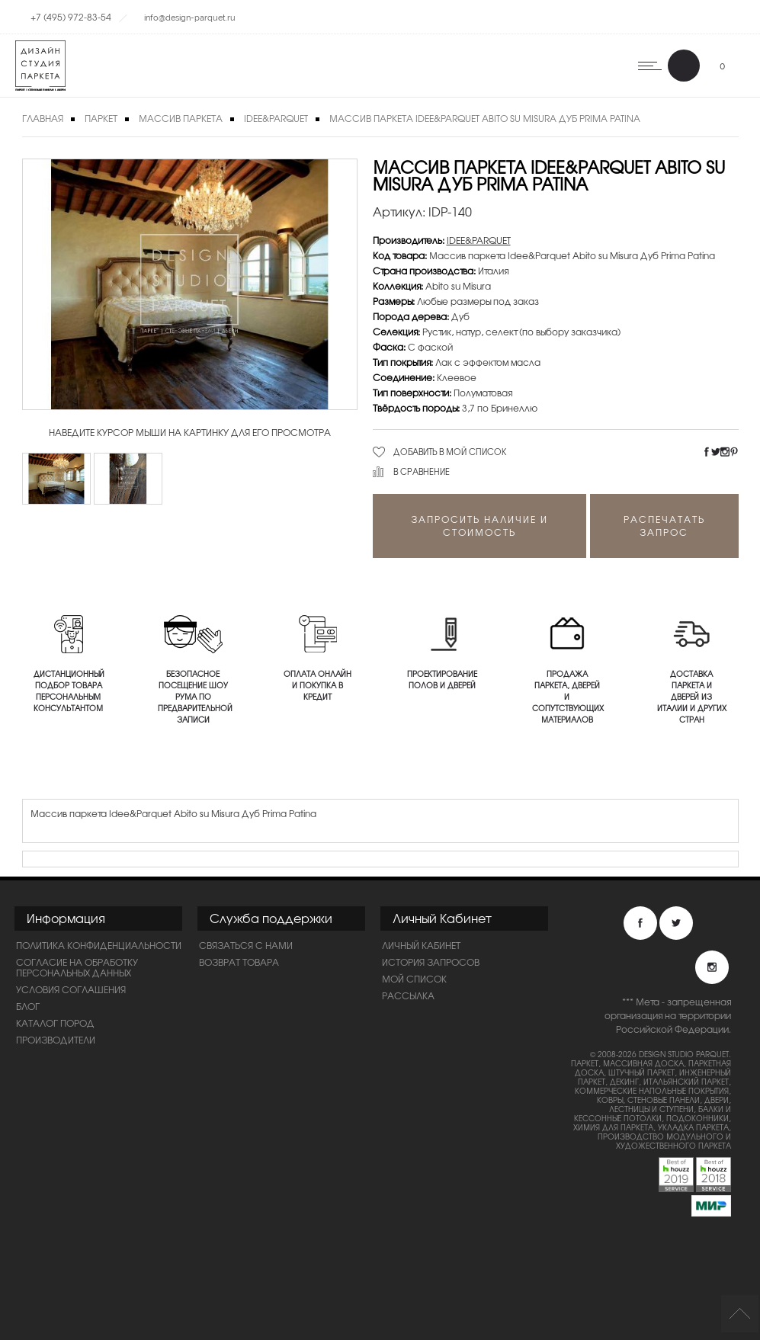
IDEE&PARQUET (276, 118)
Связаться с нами (246, 945)
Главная (42, 118)
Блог (28, 1006)
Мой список (414, 979)
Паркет (101, 118)
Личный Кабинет (421, 945)
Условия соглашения (71, 989)
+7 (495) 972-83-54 (70, 17)
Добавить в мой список (450, 451)
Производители (55, 1040)
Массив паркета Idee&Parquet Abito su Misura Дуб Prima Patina (484, 118)
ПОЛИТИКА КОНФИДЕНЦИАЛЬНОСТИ (98, 945)
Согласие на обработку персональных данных (77, 967)
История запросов (430, 962)
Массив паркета (181, 118)
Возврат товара (239, 962)
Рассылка (408, 995)
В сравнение (421, 471)
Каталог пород (55, 1023)
